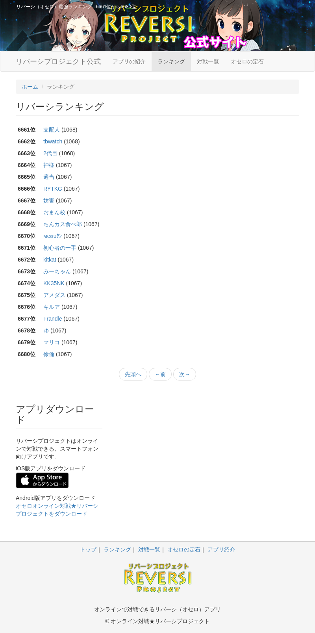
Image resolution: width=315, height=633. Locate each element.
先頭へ (133, 374)
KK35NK (54, 283)
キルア (51, 307)
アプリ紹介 (221, 549)
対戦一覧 (208, 61)
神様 (48, 165)
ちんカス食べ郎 (62, 224)
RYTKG (52, 189)
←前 (160, 374)
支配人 (51, 129)
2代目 (50, 153)
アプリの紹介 (129, 61)
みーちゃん (57, 271)
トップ (88, 549)
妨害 (48, 200)
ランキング (171, 61)
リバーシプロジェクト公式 (58, 61)
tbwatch (52, 141)
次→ (184, 374)
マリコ (51, 342)
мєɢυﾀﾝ (52, 236)
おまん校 (54, 212)
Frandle (52, 319)
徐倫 (48, 354)
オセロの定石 (247, 61)
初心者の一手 (59, 248)
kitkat (49, 259)
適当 (48, 177)
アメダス (54, 295)
